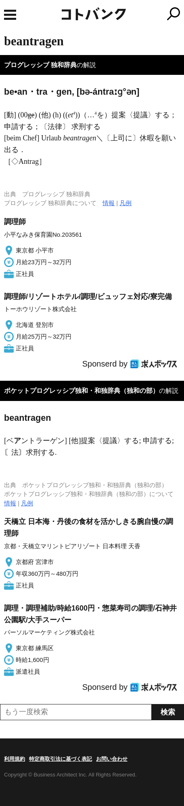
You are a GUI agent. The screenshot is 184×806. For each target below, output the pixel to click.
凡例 (125, 202)
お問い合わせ (112, 759)
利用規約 (14, 759)
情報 (108, 202)
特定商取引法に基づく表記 (60, 759)
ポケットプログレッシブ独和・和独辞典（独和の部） (81, 390)
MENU (10, 15)
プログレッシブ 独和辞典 (40, 65)
